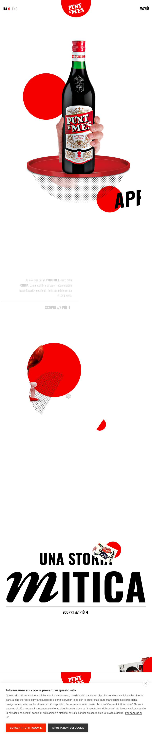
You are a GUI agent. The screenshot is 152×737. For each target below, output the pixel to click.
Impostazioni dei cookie (68, 727)
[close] (145, 683)
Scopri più (74, 612)
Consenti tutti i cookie (26, 727)
